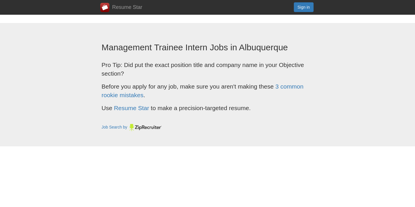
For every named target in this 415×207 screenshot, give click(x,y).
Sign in (304, 7)
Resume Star (121, 7)
